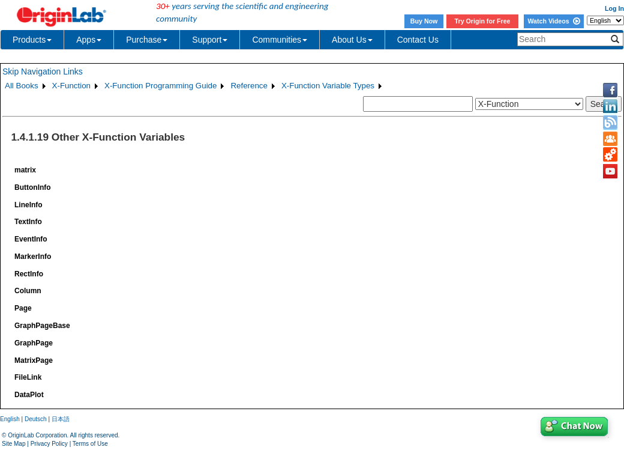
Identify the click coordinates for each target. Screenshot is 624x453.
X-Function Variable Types (327, 85)
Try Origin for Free (483, 21)
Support (209, 39)
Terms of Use (90, 443)
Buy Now (424, 21)
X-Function (71, 85)
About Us (352, 39)
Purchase (146, 39)
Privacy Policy (49, 443)
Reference (249, 85)
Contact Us (418, 39)
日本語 (61, 419)
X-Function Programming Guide (160, 85)
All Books (21, 85)
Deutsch (36, 419)
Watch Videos (553, 21)
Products (32, 39)
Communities (279, 39)
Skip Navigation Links (42, 71)
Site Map (13, 443)
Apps (88, 39)
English (10, 419)
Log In (614, 8)
